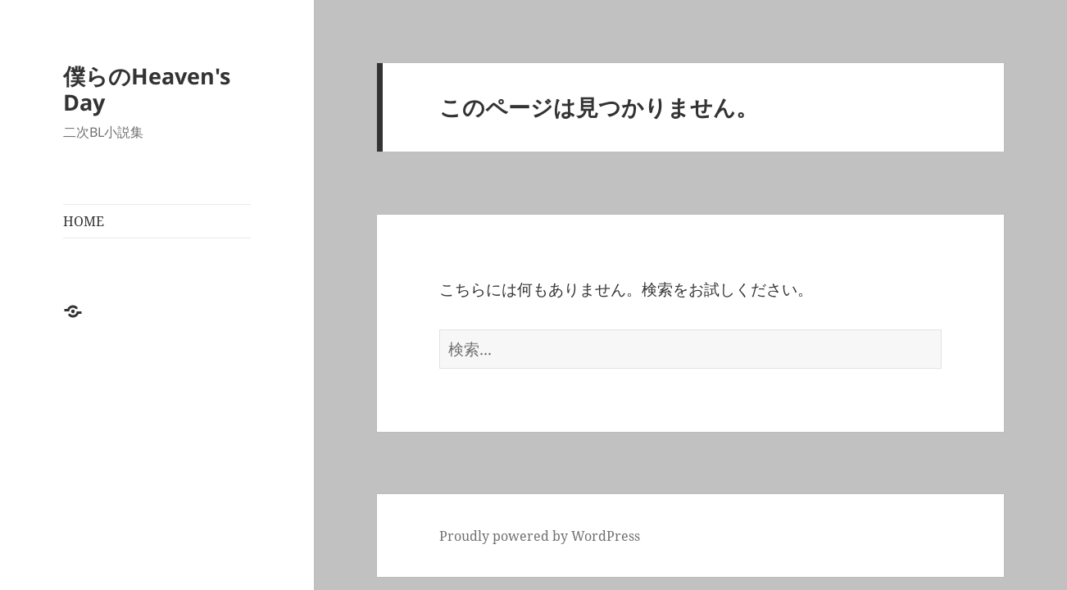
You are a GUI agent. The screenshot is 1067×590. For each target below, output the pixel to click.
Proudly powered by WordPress (539, 536)
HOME (83, 221)
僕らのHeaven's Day (146, 89)
